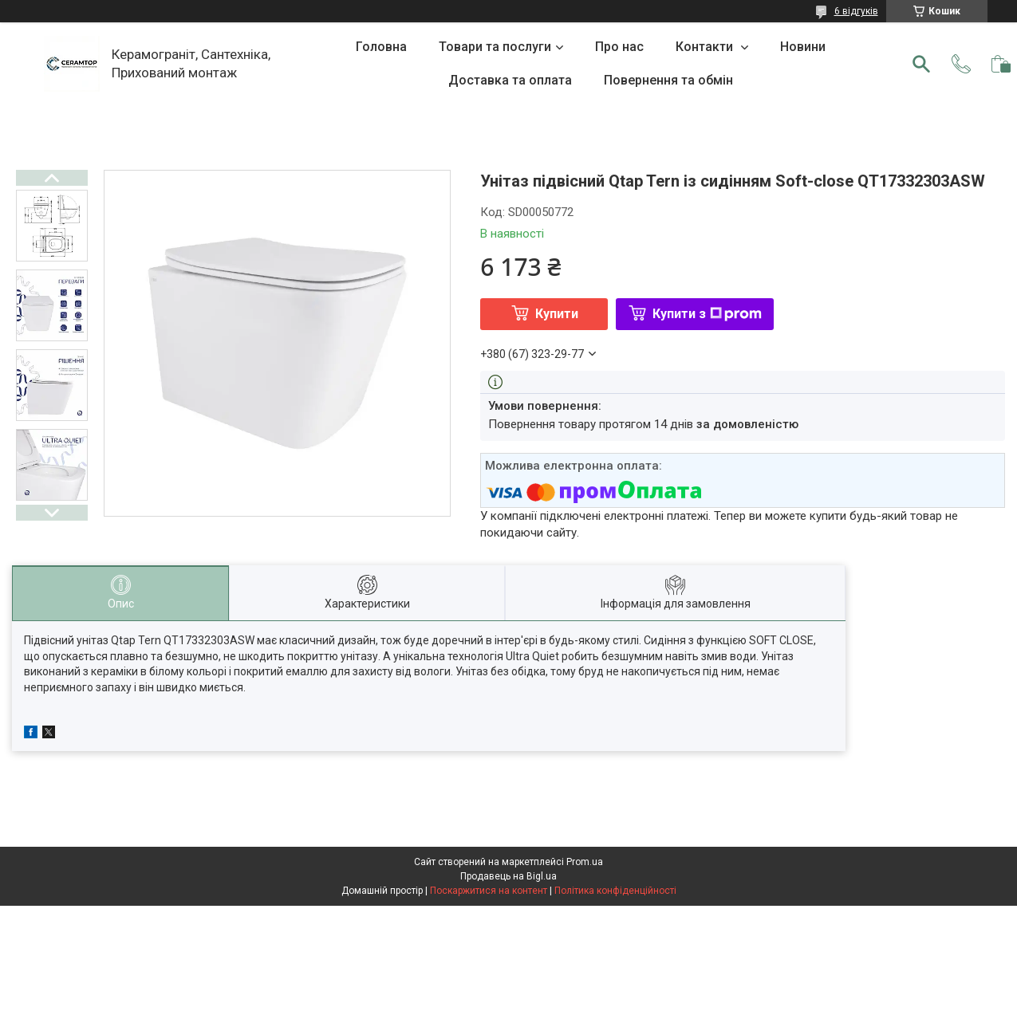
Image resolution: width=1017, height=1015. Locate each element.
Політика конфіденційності (615, 890)
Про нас (619, 46)
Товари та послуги (495, 46)
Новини (803, 46)
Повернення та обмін (668, 80)
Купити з (707, 313)
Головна (381, 46)
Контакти (706, 46)
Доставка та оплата (510, 80)
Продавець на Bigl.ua (508, 876)
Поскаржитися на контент (488, 890)
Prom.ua (584, 861)
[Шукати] (921, 64)
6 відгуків (856, 11)
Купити (556, 313)
